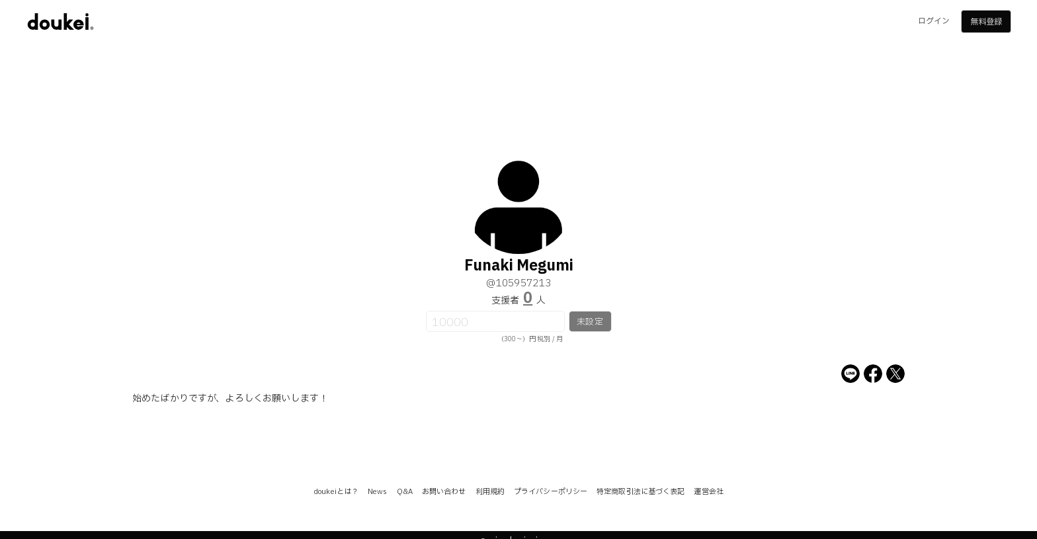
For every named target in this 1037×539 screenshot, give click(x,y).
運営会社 (708, 491)
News (377, 491)
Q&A (405, 491)
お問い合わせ (444, 491)
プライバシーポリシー (550, 491)
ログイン (934, 21)
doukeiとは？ (335, 491)
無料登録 (986, 22)
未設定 (589, 322)
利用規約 (490, 491)
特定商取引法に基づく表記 (640, 491)
